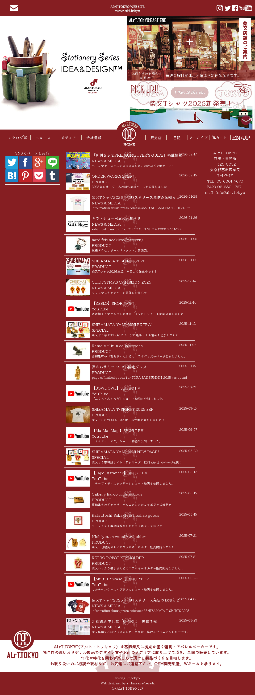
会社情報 (93, 137)
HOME (129, 144)
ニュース (42, 137)
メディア (68, 137)
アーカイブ (198, 137)
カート (219, 137)
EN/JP (241, 137)
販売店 (156, 137)
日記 (177, 137)
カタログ (17, 137)
